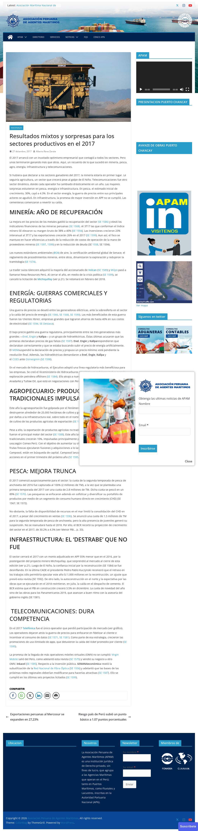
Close (188, 461)
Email (143, 425)
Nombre (144, 404)
